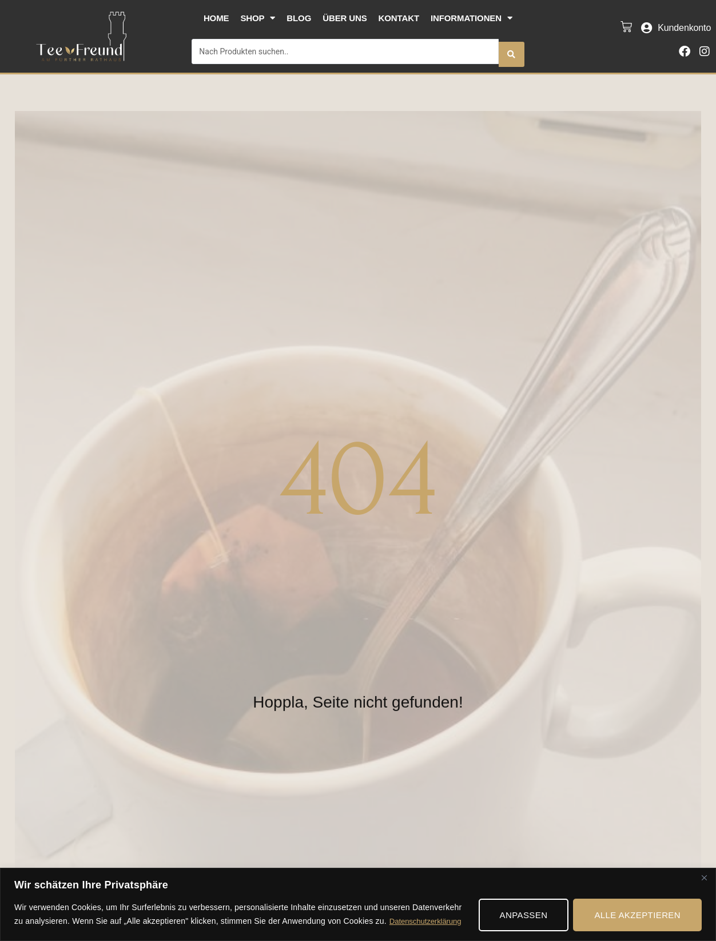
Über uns (345, 18)
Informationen (471, 18)
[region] (358, 904)
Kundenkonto (684, 25)
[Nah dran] (704, 877)
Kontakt (399, 18)
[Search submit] (511, 48)
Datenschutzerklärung (427, 921)
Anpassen (524, 915)
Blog (299, 18)
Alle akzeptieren (637, 915)
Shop (257, 18)
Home (216, 18)
